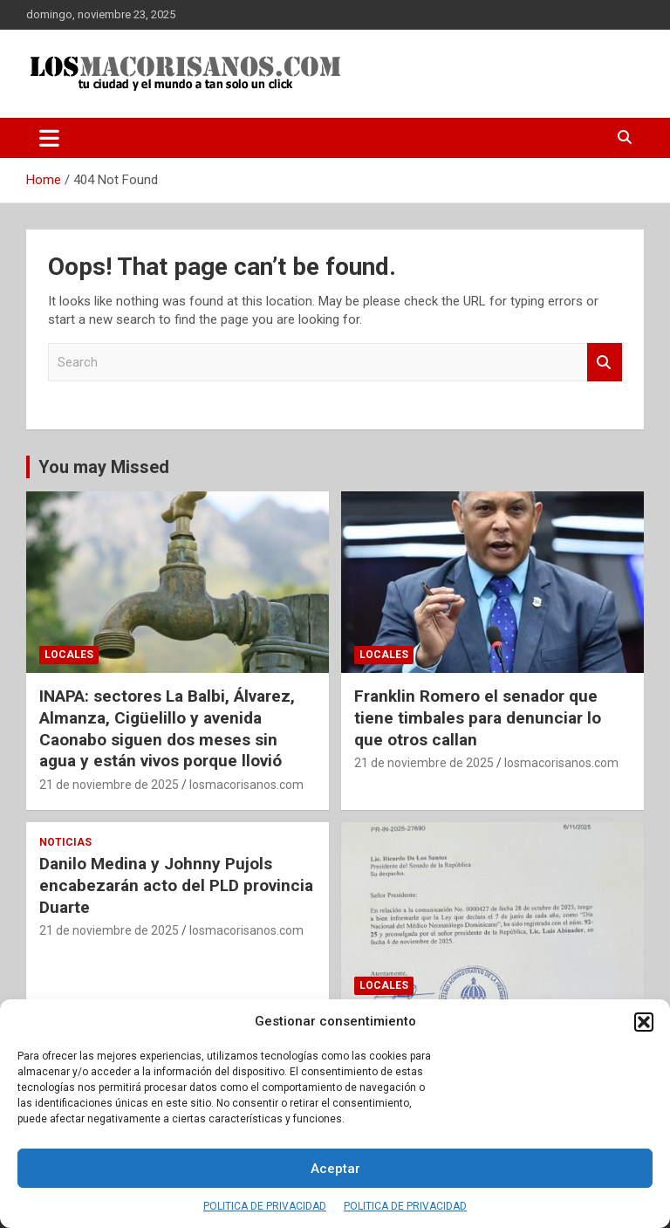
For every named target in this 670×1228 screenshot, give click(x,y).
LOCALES (68, 654)
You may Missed (103, 466)
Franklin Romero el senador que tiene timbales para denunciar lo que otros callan (477, 717)
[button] (644, 1022)
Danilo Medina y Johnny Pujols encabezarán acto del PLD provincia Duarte (176, 885)
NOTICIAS (65, 842)
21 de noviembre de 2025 (109, 785)
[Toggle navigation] (49, 138)
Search (604, 362)
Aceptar (335, 1169)
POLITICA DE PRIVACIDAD (264, 1206)
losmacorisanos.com (246, 785)
